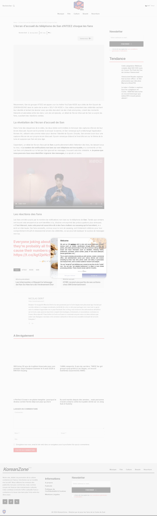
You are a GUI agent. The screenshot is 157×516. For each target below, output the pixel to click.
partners (73, 244)
